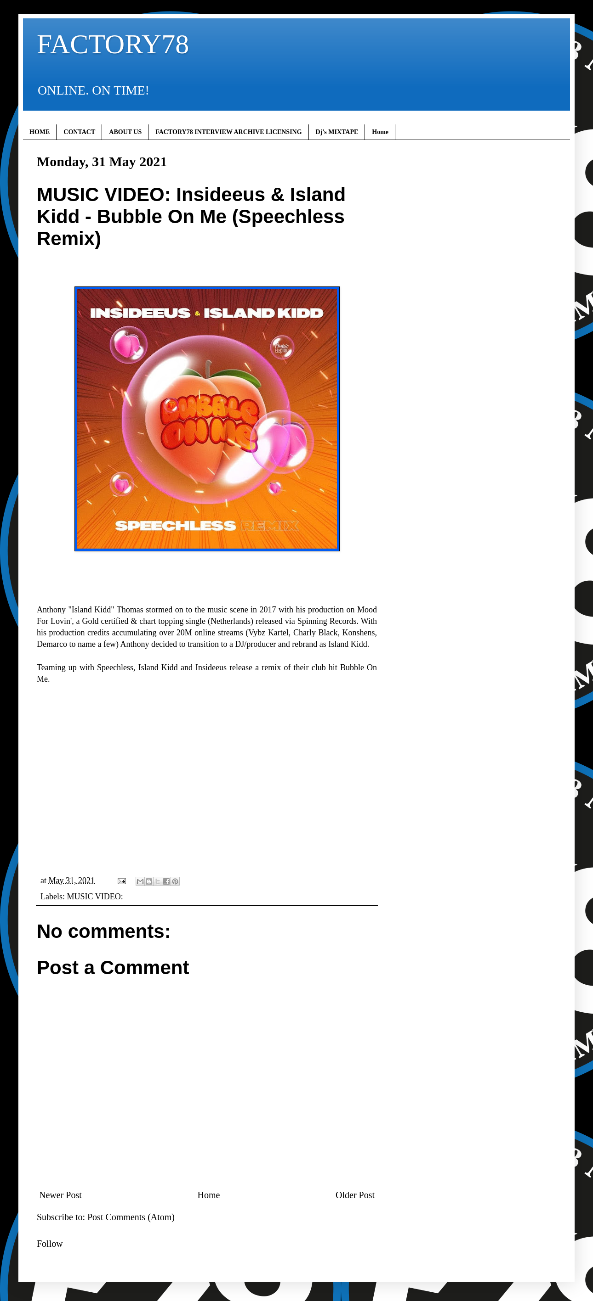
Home (380, 132)
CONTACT (79, 132)
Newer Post (60, 1195)
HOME (39, 132)
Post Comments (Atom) (131, 1217)
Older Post (355, 1195)
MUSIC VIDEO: (95, 896)
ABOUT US (125, 132)
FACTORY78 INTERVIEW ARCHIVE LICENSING (228, 132)
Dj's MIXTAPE (337, 132)
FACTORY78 (113, 44)
